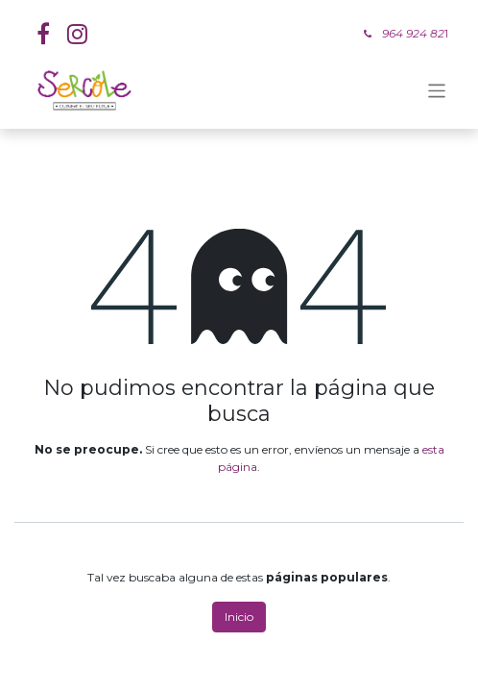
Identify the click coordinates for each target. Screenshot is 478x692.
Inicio (239, 616)
